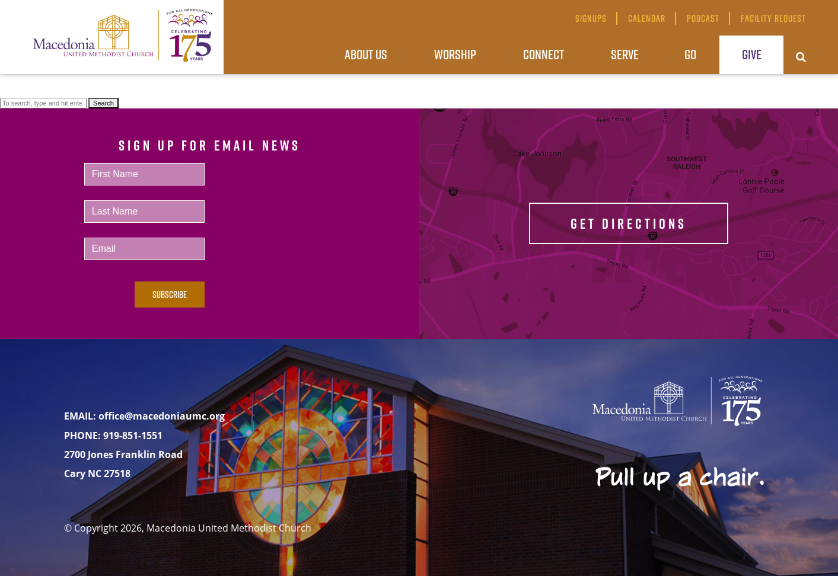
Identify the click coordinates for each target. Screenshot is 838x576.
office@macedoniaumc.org (161, 416)
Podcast (703, 18)
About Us (366, 54)
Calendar (646, 18)
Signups (591, 18)
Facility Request (773, 18)
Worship (455, 54)
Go (690, 54)
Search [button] (103, 103)
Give (751, 54)
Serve (625, 54)
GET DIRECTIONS (629, 223)
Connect (543, 54)
